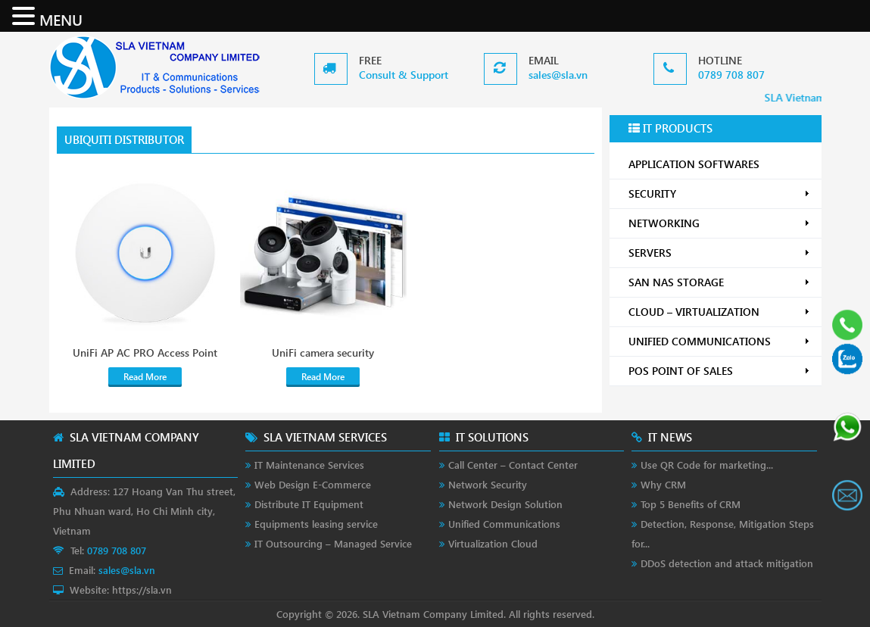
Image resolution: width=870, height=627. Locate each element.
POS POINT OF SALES (719, 370)
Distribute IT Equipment (308, 504)
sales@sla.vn (558, 74)
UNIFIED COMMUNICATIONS (719, 341)
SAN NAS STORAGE (719, 282)
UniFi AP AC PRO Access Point (145, 353)
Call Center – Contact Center (513, 464)
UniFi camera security (323, 353)
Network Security (487, 484)
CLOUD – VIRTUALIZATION (719, 311)
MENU (61, 19)
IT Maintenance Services (309, 464)
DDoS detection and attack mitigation (727, 563)
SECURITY (719, 193)
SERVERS (719, 252)
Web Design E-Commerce (312, 484)
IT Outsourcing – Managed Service (333, 543)
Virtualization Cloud (493, 543)
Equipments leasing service (316, 523)
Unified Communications (504, 523)
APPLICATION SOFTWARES (693, 164)
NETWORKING (719, 223)
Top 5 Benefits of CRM (691, 504)
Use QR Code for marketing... (707, 464)
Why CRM (663, 484)
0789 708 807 (731, 74)
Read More (145, 376)
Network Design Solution (505, 504)
